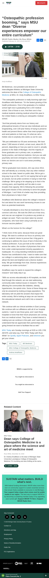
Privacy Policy (8, 538)
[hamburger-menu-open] (3, 3)
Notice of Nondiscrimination (12, 543)
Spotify (13, 336)
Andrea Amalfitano (15, 352)
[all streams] (46, 575)
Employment (8, 534)
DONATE (42, 3)
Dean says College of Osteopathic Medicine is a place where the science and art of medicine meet (24, 444)
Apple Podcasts (22, 336)
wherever (37, 336)
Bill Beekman (27, 343)
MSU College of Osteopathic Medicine (22, 348)
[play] (3, 575)
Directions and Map (10, 530)
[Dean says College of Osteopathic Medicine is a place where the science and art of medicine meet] (23, 421)
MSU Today (6, 330)
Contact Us (7, 526)
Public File (7, 547)
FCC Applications (9, 551)
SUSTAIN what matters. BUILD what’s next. (24, 481)
